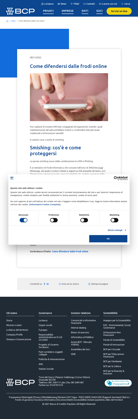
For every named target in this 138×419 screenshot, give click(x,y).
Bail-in (126, 397)
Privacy (37, 397)
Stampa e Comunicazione (18, 339)
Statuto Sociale (46, 369)
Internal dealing (78, 327)
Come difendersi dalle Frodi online (70, 251)
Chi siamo (11, 313)
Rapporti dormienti (112, 397)
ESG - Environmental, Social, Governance (117, 326)
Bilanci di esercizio (80, 332)
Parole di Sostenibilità (114, 340)
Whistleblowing (49, 397)
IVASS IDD (97, 397)
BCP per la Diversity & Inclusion (113, 372)
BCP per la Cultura (112, 366)
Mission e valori (14, 325)
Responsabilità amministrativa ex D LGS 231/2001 (50, 337)
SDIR (73, 354)
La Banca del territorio (17, 330)
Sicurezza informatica (44, 400)
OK (108, 238)
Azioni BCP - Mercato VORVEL (81, 343)
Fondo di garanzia (24, 400)
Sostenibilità (110, 313)
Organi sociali (45, 325)
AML (41, 364)
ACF (69, 397)
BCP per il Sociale (111, 349)
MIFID (88, 397)
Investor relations (81, 313)
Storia (9, 320)
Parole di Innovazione (113, 344)
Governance (45, 313)
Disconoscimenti (65, 400)
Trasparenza (15, 397)
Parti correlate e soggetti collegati (51, 353)
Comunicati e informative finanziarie (83, 321)
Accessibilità (80, 400)
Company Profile (14, 334)
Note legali (27, 397)
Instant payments (96, 400)
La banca (43, 320)
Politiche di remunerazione (52, 359)
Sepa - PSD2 (78, 397)
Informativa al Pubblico (82, 337)
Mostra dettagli (115, 230)
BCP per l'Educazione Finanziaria (113, 355)
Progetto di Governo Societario (49, 345)
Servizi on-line (119, 11)
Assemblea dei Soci (80, 349)
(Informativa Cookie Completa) (45, 204)
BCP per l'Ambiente (112, 361)
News (13, 21)
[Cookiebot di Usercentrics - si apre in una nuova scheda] (116, 178)
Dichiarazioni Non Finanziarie (112, 333)
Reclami (62, 397)
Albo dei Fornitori (114, 400)
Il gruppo (43, 330)
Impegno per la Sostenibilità (116, 320)
